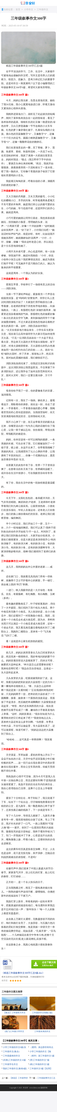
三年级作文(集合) (11, 1051)
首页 (18, 9)
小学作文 (28, 9)
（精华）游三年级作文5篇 (42, 1056)
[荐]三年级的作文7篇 (39, 1060)
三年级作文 (42, 9)
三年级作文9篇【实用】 (41, 1068)
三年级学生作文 (10, 1064)
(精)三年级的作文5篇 (39, 1064)
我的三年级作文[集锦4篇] (15, 1068)
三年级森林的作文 (11, 1056)
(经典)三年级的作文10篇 (14, 1060)
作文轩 (25, 1088)
